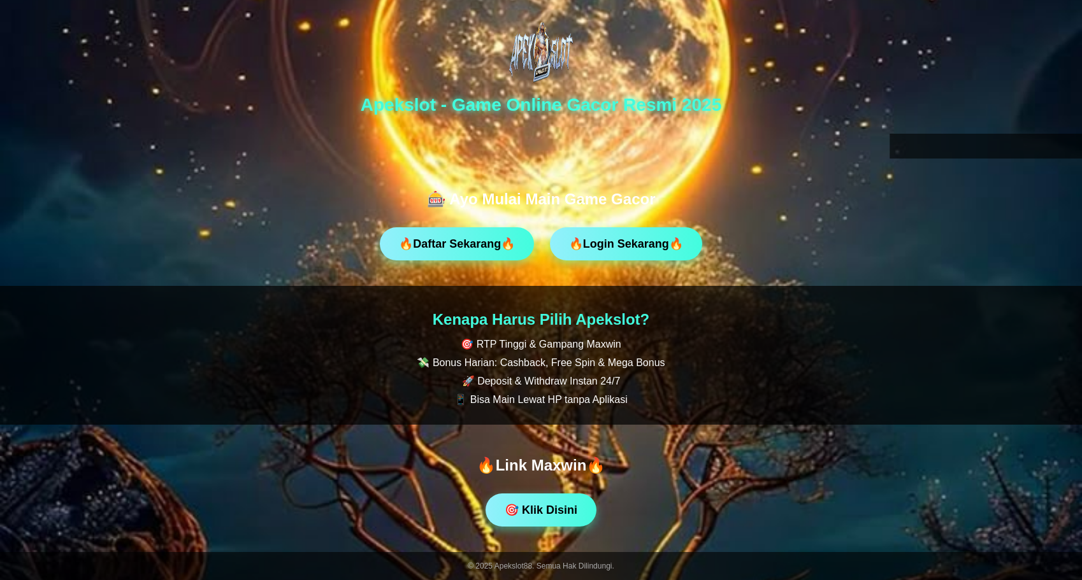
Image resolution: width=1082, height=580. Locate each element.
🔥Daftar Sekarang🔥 (457, 243)
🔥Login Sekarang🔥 (626, 243)
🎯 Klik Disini (541, 510)
